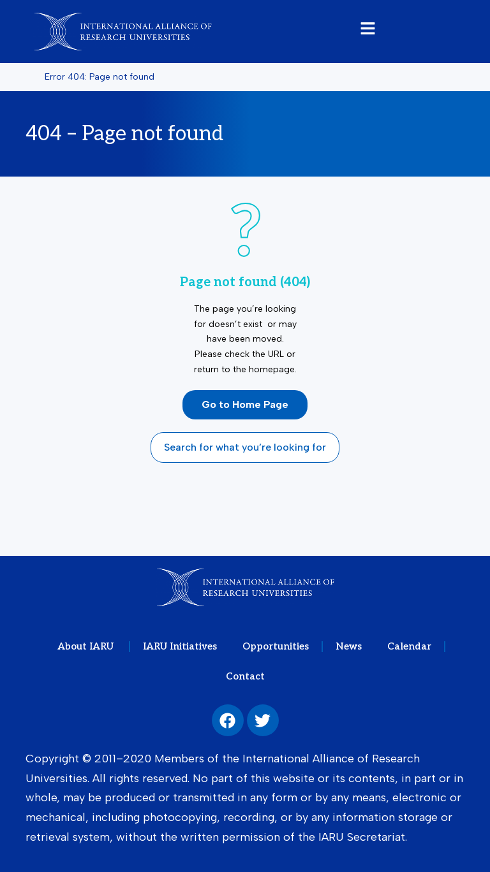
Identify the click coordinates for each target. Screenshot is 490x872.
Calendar (409, 646)
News (349, 646)
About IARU (86, 646)
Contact (245, 676)
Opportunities (275, 646)
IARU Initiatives (180, 646)
